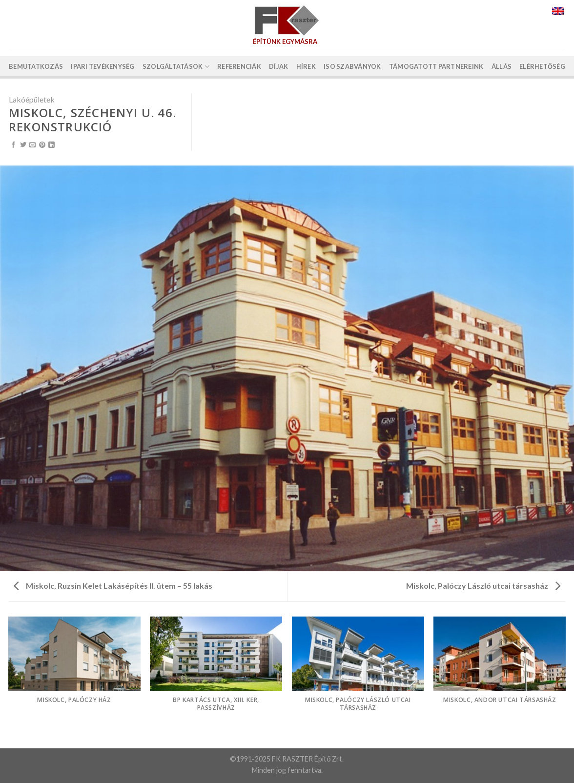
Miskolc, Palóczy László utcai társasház (483, 585)
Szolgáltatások (176, 66)
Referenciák (239, 66)
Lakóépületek (32, 99)
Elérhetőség (542, 66)
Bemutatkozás (36, 66)
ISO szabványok (352, 66)
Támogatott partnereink (436, 66)
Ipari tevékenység (102, 66)
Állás (502, 66)
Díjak (278, 66)
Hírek (306, 66)
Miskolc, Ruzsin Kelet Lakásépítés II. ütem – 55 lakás (113, 585)
